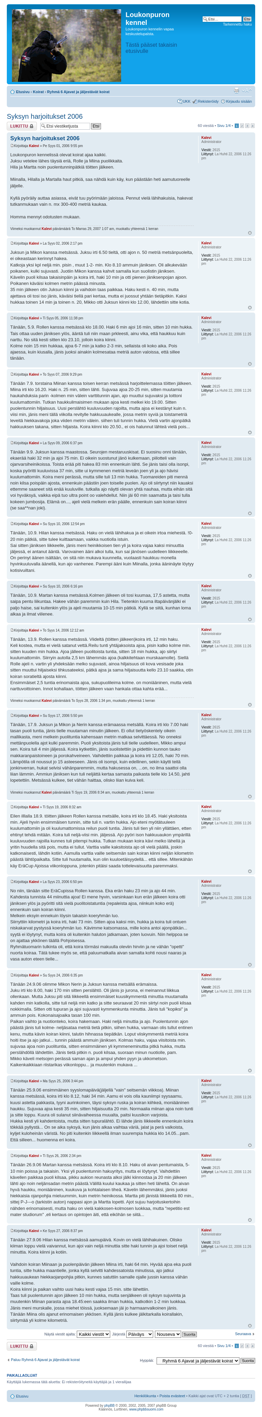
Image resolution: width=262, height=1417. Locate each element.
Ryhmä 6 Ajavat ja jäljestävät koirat (78, 92)
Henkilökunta (145, 1396)
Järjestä (132, 1334)
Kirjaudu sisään (239, 101)
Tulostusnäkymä (236, 90)
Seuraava (243, 1334)
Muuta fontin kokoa (247, 90)
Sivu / (224, 126)
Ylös (250, 233)
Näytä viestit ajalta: (77, 1334)
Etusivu (23, 92)
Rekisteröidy (208, 101)
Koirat (38, 92)
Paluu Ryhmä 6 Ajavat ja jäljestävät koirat (45, 1360)
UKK (187, 101)
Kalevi (34, 146)
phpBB (109, 1405)
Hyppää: (147, 1360)
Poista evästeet (172, 1396)
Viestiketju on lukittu (22, 126)
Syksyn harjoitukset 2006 (45, 116)
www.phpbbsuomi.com (146, 1409)
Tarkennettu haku (237, 24)
